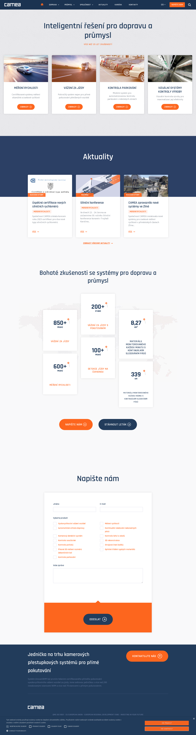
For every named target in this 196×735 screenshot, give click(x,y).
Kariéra (118, 4)
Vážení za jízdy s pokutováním (98, 327)
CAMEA (12, 4)
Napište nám (177, 4)
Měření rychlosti (60, 385)
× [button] (194, 719)
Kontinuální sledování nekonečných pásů (118, 529)
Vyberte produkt (60, 518)
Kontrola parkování (64, 557)
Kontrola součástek (64, 540)
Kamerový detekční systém (67, 536)
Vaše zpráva (58, 565)
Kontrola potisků (63, 545)
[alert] (98, 726)
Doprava (53, 4)
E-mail (103, 504)
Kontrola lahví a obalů (112, 536)
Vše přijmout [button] (167, 723)
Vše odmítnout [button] (167, 729)
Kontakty (133, 4)
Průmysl (68, 4)
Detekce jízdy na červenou (98, 370)
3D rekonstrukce (109, 540)
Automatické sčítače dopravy (68, 528)
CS (162, 4)
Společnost (85, 4)
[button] (66, 730)
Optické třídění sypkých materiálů (117, 549)
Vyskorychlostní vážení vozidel (69, 523)
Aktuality (103, 4)
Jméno (56, 504)
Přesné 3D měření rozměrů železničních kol (67, 551)
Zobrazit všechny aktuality (96, 243)
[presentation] (72, 590)
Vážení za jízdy (60, 341)
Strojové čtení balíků (111, 545)
